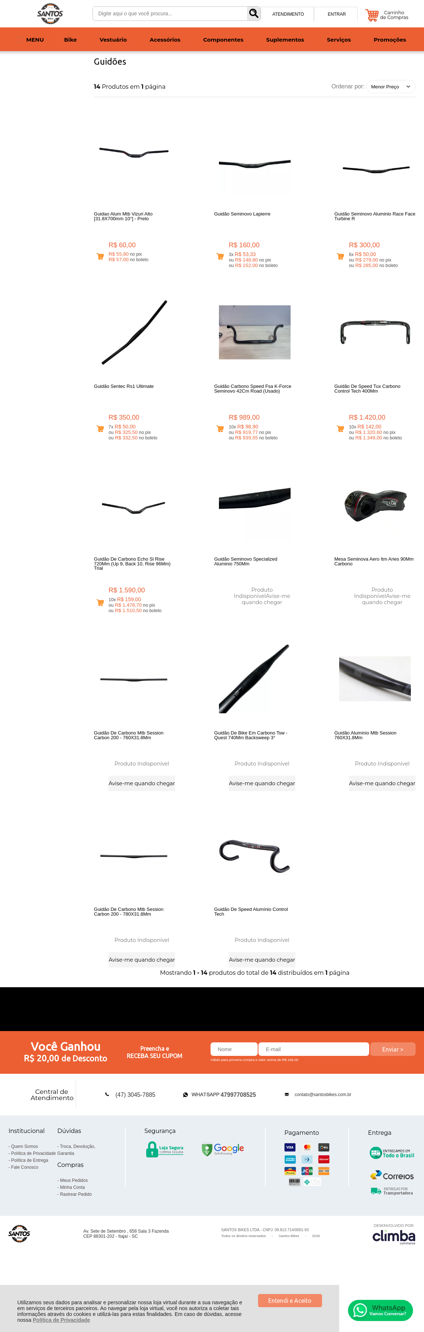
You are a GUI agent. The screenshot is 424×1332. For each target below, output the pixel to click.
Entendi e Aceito (289, 1300)
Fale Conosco (24, 1218)
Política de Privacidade (61, 1320)
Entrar (337, 14)
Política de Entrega (29, 1211)
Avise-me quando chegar (266, 617)
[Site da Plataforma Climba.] (394, 1284)
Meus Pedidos (74, 1231)
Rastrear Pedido (76, 1245)
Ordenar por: (348, 86)
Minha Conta (72, 1238)
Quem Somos (24, 1197)
